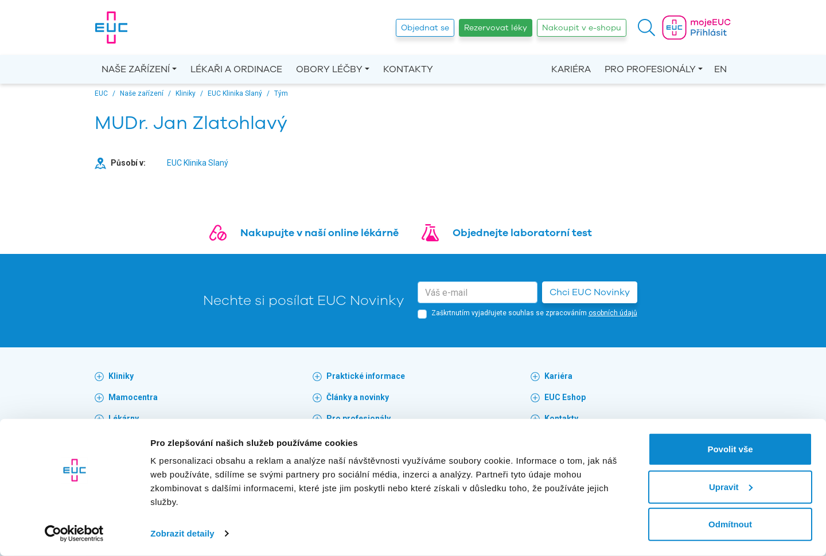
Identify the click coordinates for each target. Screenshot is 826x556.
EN (720, 69)
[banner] (111, 27)
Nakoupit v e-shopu (581, 27)
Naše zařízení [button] (136, 69)
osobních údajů (613, 313)
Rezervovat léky (495, 27)
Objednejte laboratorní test (522, 233)
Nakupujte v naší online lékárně (319, 233)
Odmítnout (730, 524)
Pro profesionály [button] (650, 69)
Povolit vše (730, 449)
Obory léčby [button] (329, 69)
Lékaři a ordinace (236, 69)
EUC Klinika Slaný (197, 162)
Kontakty (408, 69)
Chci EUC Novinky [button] (590, 292)
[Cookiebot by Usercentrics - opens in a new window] (74, 533)
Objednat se (425, 27)
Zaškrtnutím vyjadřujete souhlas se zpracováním (534, 313)
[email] (477, 292)
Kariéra (571, 69)
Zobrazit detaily (182, 533)
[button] (646, 27)
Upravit (731, 486)
